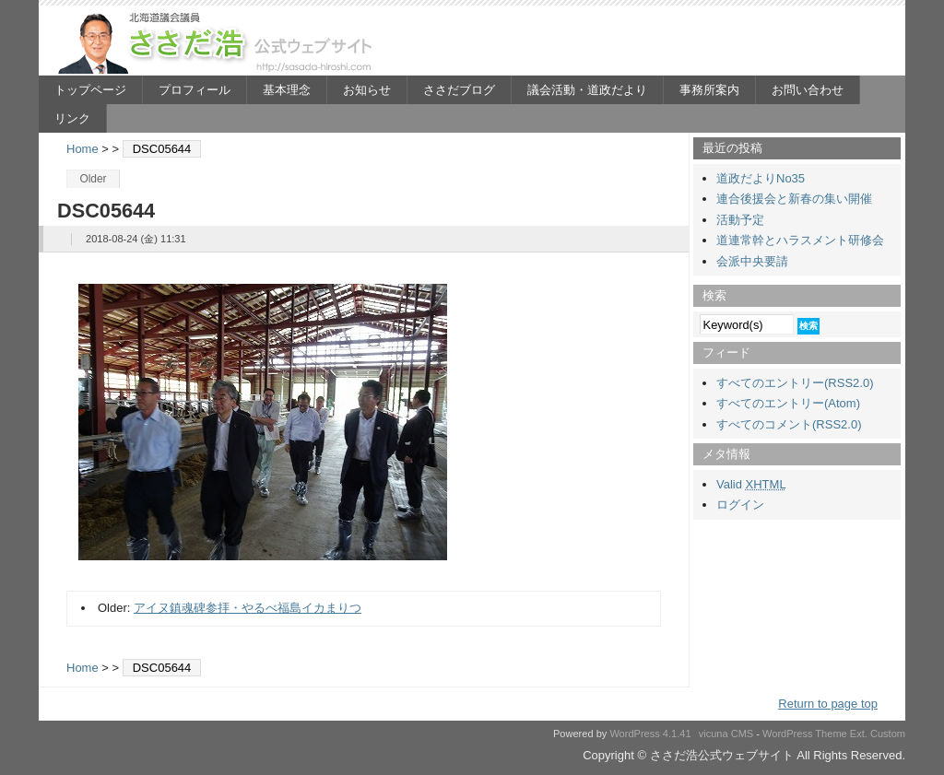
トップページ (90, 90)
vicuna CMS (726, 733)
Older (92, 178)
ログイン (740, 504)
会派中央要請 (752, 261)
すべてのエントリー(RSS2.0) (794, 383)
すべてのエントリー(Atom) (788, 403)
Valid (751, 484)
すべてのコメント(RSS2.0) (788, 424)
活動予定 (740, 220)
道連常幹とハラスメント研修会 (800, 240)
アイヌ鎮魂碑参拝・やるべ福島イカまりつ (247, 608)
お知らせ (367, 90)
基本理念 (287, 90)
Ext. (858, 733)
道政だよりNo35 (760, 178)
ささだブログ (459, 90)
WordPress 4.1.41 (649, 733)
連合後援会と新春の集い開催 (794, 198)
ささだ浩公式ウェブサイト (218, 42)
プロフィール (194, 90)
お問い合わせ (808, 90)
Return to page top (828, 703)
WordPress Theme (804, 733)
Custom (887, 733)
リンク (72, 118)
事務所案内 (709, 90)
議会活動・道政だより (587, 90)
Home (82, 149)
